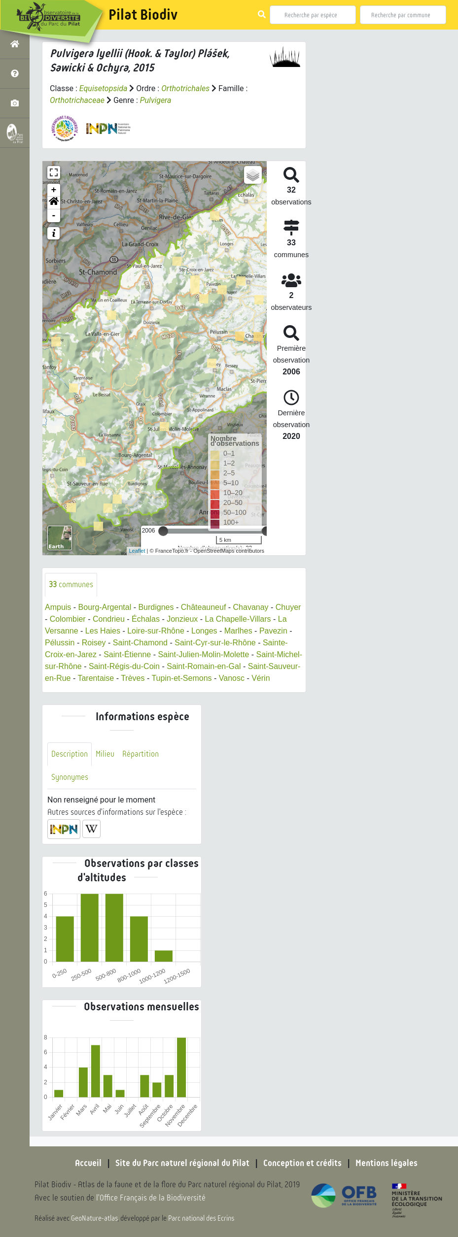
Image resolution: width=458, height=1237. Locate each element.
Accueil (88, 1163)
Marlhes (238, 631)
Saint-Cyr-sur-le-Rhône (215, 642)
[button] (53, 203)
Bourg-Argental (105, 607)
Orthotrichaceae (77, 100)
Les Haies (102, 631)
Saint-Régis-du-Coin (124, 666)
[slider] (163, 531)
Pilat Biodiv (142, 15)
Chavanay (251, 607)
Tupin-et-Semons (181, 678)
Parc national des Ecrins (201, 1218)
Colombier (68, 619)
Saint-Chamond (140, 642)
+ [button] (54, 190)
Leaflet (137, 551)
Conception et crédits (302, 1163)
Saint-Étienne (127, 654)
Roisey (94, 642)
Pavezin (273, 631)
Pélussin (59, 642)
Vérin (260, 678)
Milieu (105, 754)
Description (69, 754)
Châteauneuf (203, 607)
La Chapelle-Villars (238, 619)
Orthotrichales (185, 88)
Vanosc (232, 678)
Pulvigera (156, 100)
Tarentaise (95, 678)
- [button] (54, 216)
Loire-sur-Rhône (155, 631)
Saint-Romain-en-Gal (204, 666)
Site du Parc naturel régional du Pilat (182, 1163)
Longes (204, 631)
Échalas (146, 619)
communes (71, 584)
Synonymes (69, 777)
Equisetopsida (103, 88)
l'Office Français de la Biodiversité (151, 1198)
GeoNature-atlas (94, 1218)
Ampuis (58, 607)
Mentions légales (386, 1163)
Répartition (140, 754)
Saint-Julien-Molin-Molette (203, 654)
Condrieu (109, 619)
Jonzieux (182, 619)
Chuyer (288, 607)
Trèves (132, 678)
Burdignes (156, 607)
